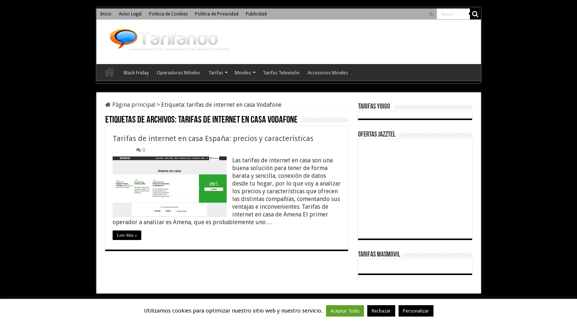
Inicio (105, 14)
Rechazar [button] (381, 311)
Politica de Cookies (168, 14)
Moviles (243, 72)
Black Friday (136, 72)
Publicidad (256, 14)
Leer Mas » (127, 235)
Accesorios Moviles (328, 72)
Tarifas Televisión (281, 72)
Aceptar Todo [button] (345, 311)
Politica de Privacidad (216, 14)
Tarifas (215, 72)
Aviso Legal (130, 14)
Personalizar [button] (416, 311)
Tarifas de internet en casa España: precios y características (213, 138)
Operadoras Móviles (178, 72)
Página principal (130, 104)
